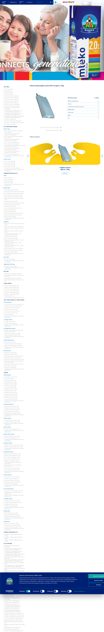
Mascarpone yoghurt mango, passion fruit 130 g (14, 228)
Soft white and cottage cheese (14, 300)
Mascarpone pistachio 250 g (11, 354)
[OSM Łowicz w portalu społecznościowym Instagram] (77, 4)
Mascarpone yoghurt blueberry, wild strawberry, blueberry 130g (13, 234)
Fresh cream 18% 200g (10, 161)
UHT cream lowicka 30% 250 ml (12, 144)
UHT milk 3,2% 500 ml (10, 119)
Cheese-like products (11, 532)
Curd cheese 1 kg (9, 296)
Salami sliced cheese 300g (11, 383)
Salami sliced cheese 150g (11, 382)
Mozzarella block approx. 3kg (11, 513)
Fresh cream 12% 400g (10, 166)
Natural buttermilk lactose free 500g (13, 214)
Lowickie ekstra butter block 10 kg (14, 280)
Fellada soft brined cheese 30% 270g (13, 345)
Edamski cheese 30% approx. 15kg (12, 453)
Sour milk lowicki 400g (10, 259)
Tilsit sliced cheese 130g (10, 385)
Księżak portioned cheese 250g (12, 408)
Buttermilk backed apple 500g (11, 189)
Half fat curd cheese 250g (12, 287)
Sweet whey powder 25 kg (12, 580)
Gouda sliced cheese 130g (11, 377)
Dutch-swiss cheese (9, 434)
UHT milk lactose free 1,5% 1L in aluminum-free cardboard (13, 114)
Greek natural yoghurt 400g (11, 238)
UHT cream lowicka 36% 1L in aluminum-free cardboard (14, 131)
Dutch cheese (7, 418)
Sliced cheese (7, 375)
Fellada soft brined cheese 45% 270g (13, 343)
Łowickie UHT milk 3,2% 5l (12, 589)
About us (46, 3)
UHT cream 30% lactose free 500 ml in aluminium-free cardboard (14, 566)
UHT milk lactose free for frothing (12, 108)
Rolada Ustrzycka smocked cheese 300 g (14, 445)
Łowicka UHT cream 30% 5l (12, 602)
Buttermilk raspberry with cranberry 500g (14, 191)
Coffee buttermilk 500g (10, 206)
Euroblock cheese (8, 451)
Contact (55, 3)
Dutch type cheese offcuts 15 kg (12, 469)
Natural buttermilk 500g (10, 209)
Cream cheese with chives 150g (12, 311)
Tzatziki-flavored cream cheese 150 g (13, 306)
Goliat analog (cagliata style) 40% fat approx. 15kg (13, 463)
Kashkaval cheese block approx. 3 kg (13, 527)
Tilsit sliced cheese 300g (10, 387)
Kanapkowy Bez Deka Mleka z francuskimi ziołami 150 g (14, 156)
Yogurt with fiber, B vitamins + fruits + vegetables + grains (13, 243)
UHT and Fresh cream (10, 126)
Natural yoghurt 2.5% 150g (11, 236)
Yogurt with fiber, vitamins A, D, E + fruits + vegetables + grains (14, 246)
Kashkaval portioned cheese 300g (12, 413)
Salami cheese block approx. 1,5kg (12, 436)
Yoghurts (6, 221)
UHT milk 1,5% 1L (9, 92)
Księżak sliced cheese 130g (11, 389)
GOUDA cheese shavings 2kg (11, 478)
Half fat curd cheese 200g (12, 292)
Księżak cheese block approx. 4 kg (12, 429)
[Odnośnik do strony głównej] (5, 3)
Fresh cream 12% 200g (10, 164)
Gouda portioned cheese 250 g (12, 406)
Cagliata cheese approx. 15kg (11, 460)
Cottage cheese (8, 319)
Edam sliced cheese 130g (10, 380)
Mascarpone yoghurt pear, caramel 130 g (14, 226)
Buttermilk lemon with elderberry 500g (13, 196)
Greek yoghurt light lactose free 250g (13, 250)
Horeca (6, 587)
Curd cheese (8, 283)
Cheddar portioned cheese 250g (12, 409)
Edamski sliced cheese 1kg (11, 392)
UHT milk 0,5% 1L (9, 94)
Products (37, 3)
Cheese (6, 372)
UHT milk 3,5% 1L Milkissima (12, 104)
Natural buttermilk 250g (10, 216)
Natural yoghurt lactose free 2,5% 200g (14, 248)
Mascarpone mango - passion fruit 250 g (14, 356)
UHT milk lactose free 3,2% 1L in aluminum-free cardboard (13, 111)
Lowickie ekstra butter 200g (13, 273)
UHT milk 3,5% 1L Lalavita (12, 99)
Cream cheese (7, 302)
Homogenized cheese (9, 328)
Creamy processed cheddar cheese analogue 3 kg (13, 493)
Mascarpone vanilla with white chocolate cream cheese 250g (14, 361)
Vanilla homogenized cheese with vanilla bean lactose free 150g (14, 331)
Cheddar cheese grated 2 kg (11, 483)
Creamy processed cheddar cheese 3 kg (14, 490)
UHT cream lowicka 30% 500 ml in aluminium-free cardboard (12, 140)
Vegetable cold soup (9, 264)
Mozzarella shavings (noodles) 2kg (12, 482)
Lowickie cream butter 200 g (13, 278)
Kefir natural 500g (9, 179)
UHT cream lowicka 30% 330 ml (12, 142)
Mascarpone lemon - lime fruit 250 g (13, 357)
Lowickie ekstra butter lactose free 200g (14, 276)
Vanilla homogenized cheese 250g (12, 335)
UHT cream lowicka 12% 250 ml (12, 154)
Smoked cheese (8, 443)
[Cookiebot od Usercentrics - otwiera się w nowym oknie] (9, 629)
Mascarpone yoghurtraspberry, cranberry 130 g (14, 231)
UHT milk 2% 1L (9, 90)
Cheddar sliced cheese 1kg (11, 395)
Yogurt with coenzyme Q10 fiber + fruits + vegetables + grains (14, 240)
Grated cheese (8, 474)
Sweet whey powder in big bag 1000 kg (15, 582)
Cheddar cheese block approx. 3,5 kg (13, 502)
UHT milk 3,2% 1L (9, 89)
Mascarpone (7, 350)
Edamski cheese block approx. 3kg (12, 422)
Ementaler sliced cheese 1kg (11, 394)
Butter (6, 271)
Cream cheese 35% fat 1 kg (11, 312)
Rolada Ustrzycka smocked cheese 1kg (13, 446)
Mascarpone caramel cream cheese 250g (14, 364)
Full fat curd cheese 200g (12, 290)
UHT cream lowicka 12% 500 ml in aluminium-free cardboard (12, 151)
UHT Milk (6, 86)
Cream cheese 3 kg (9, 314)
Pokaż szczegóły (78, 629)
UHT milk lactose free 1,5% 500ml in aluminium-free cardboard (14, 117)
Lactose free (8, 543)
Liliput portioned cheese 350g (11, 411)
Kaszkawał (7, 521)
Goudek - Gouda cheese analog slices (13, 535)
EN (87, 3)
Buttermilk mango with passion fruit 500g (14, 203)
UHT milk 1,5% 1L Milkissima (12, 106)
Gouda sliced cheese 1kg (10, 390)
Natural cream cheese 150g (11, 309)
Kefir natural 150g (9, 182)
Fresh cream (7, 159)
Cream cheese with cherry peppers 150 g (14, 304)
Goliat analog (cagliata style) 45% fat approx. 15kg (13, 465)
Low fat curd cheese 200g (12, 294)
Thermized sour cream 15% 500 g (12, 168)
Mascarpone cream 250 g (10, 365)
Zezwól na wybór (91, 618)
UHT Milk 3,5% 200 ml (10, 124)
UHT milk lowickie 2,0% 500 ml (13, 121)
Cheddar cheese (8, 498)
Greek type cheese (9, 340)
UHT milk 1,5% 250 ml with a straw (14, 122)
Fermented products (11, 173)
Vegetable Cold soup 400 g (11, 266)
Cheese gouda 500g (9, 378)
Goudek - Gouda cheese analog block (13, 538)
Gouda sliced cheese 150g (11, 399)
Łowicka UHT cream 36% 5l (12, 600)
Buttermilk (7, 187)
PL (85, 3)
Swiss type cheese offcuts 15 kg (12, 468)
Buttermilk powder (10, 578)
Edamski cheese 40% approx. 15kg (12, 455)
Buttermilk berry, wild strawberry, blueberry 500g (14, 199)
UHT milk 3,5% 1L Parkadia (12, 96)
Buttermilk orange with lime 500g (12, 204)
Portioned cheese (8, 404)
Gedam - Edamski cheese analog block (13, 540)
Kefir (5, 175)
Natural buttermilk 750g (10, 211)
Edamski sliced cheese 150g (11, 397)
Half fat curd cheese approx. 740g (14, 297)
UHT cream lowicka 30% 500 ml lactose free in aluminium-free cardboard (15, 146)
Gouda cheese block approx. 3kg (12, 420)
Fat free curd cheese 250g (12, 289)
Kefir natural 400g (9, 181)
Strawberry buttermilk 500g (11, 201)
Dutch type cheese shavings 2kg (12, 476)
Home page (27, 3)
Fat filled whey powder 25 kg (13, 584)
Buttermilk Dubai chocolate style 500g (13, 195)
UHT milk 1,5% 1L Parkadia (12, 97)
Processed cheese (9, 488)
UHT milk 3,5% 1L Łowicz (11, 101)
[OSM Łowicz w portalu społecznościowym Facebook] (80, 4)
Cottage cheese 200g (10, 321)
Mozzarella (7, 511)
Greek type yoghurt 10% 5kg (11, 252)
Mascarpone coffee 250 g (10, 352)
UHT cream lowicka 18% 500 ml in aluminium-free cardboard (12, 149)
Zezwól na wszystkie (91, 613)
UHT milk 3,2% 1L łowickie (12, 102)
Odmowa (91, 622)
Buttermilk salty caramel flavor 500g (13, 208)
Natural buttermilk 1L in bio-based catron (14, 213)
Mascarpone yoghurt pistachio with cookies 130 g (15, 224)
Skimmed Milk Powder (11, 577)
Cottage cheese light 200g (11, 323)
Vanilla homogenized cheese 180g (12, 333)
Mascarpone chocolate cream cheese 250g (14, 359)
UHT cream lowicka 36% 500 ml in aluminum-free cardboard (12, 134)
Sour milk (6, 257)
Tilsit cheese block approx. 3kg (12, 437)
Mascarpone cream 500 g (10, 367)
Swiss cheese (7, 427)
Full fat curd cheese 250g (12, 285)
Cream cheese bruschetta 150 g (12, 307)
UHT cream (7, 129)
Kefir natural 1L (8, 177)
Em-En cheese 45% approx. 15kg (12, 457)
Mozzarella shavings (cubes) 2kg (12, 480)
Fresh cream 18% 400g (10, 163)
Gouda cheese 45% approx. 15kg (12, 459)
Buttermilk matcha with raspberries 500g (14, 193)
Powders (7, 574)
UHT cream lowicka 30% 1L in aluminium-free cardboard (14, 137)
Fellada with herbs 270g (10, 342)
